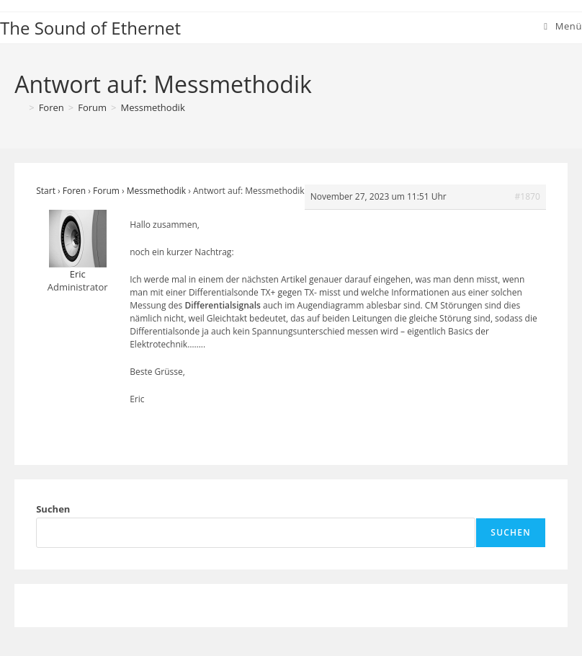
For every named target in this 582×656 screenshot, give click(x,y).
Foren (74, 191)
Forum (106, 191)
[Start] (19, 107)
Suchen (53, 508)
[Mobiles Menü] (563, 25)
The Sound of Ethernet (90, 28)
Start (45, 191)
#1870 (527, 196)
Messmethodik (153, 107)
